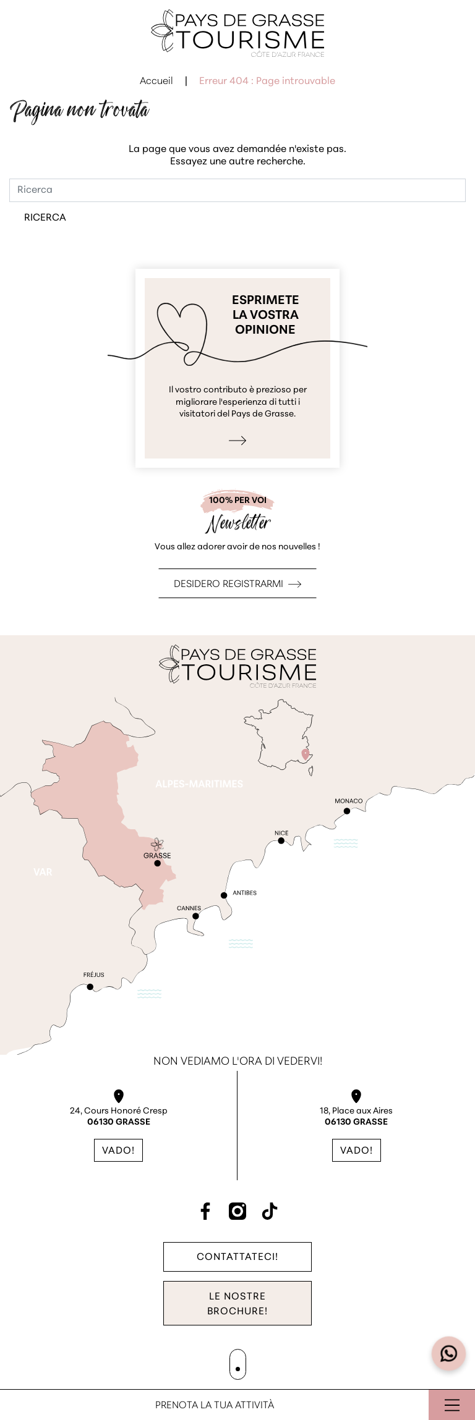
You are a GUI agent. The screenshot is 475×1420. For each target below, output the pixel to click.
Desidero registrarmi (228, 585)
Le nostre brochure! (237, 1304)
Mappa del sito (207, 1361)
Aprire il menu (452, 1405)
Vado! (118, 1151)
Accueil (156, 82)
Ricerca (45, 218)
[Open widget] (449, 1354)
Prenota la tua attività (214, 1406)
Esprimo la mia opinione (237, 368)
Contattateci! (237, 1257)
